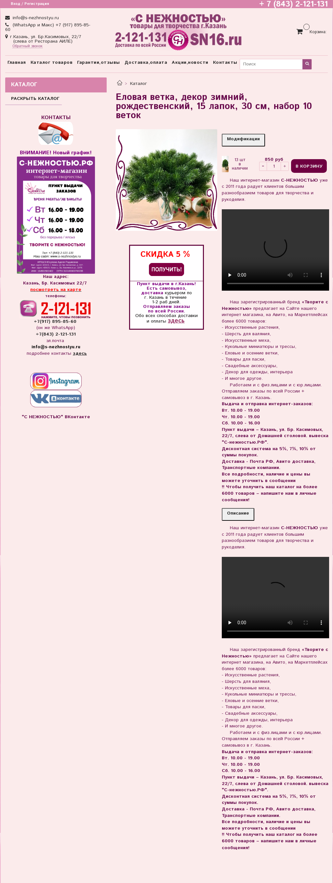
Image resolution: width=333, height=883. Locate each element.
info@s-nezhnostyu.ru (35, 18)
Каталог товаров (52, 62)
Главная (16, 62)
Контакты (225, 62)
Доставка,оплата (146, 62)
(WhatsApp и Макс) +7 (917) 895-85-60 (47, 27)
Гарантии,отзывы (98, 62)
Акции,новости (190, 62)
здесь (176, 320)
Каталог (138, 83)
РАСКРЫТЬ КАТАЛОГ (35, 98)
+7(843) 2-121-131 (56, 334)
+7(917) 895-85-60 (56, 321)
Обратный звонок (27, 46)
